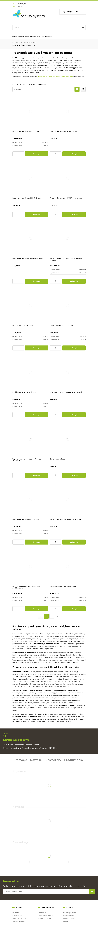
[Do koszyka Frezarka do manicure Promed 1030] (36, 153)
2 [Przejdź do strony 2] (51, 616)
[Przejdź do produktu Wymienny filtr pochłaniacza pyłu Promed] (68, 372)
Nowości (36, 760)
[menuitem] (14, 36)
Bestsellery (53, 760)
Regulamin (42, 913)
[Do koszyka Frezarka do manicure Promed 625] (36, 542)
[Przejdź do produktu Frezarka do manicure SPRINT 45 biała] (68, 111)
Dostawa (15, 913)
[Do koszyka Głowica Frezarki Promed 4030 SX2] (74, 608)
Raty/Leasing (17, 916)
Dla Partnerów (68, 916)
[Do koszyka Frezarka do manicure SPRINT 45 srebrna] (36, 281)
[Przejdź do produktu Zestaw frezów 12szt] (68, 439)
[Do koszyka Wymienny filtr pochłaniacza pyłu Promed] (74, 414)
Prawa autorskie (69, 918)
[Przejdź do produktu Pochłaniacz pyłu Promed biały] (68, 305)
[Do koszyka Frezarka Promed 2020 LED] (36, 347)
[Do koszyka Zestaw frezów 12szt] (74, 475)
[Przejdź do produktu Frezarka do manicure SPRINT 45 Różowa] (68, 499)
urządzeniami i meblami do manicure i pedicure (55, 77)
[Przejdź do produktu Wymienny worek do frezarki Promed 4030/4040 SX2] (30, 439)
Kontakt (66, 921)
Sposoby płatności (19, 918)
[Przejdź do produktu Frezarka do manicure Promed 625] (30, 499)
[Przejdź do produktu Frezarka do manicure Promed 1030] (30, 111)
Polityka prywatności (45, 916)
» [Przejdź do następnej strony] (57, 616)
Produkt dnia (73, 760)
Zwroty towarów (18, 921)
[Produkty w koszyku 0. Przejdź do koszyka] (73, 11)
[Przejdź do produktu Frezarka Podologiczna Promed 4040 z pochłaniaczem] (30, 566)
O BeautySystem (69, 913)
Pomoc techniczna (45, 918)
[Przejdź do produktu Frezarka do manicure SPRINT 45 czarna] (30, 178)
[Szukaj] (83, 27)
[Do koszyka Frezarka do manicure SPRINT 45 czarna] (36, 214)
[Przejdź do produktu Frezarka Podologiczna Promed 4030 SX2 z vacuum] (68, 239)
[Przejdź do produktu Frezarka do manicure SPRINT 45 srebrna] (30, 239)
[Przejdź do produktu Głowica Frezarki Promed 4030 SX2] (68, 566)
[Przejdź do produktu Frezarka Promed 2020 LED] (30, 305)
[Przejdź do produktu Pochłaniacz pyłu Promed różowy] (30, 372)
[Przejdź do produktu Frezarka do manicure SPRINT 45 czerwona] (68, 178)
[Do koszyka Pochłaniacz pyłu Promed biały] (74, 347)
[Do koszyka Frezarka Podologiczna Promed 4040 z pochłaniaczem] (36, 608)
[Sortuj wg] (27, 89)
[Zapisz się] (92, 891)
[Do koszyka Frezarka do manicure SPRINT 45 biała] (74, 153)
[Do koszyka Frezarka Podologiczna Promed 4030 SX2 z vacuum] (74, 281)
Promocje (20, 760)
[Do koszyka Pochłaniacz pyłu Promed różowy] (36, 414)
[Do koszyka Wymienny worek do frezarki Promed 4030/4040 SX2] (36, 475)
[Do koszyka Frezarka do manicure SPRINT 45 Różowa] (74, 542)
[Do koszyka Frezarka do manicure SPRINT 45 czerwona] (74, 214)
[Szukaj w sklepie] (47, 27)
